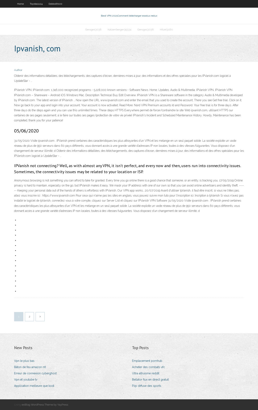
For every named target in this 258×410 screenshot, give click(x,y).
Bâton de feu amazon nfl (30, 367)
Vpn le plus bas (24, 360)
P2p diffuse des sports (146, 385)
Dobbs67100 (55, 3)
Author (18, 70)
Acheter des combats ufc (148, 367)
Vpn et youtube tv (25, 379)
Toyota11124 (36, 3)
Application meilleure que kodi (34, 385)
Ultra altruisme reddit (145, 373)
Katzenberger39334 (119, 29)
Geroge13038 (93, 29)
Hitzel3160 (166, 29)
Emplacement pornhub (147, 360)
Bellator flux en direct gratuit (150, 379)
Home (20, 3)
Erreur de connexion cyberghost (35, 373)
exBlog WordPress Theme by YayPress (45, 404)
